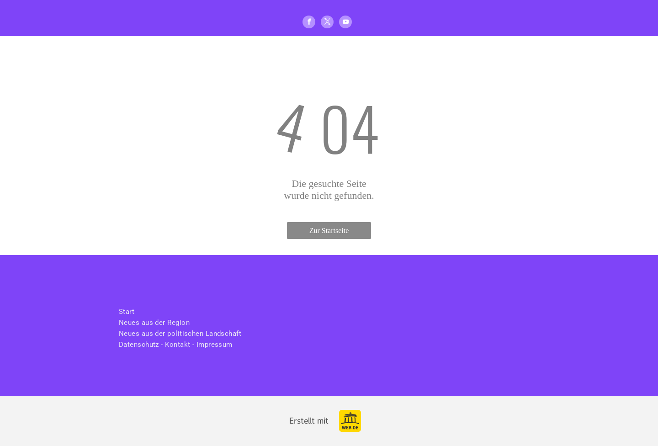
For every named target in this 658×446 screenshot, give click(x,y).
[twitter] (327, 23)
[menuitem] (181, 311)
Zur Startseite (329, 230)
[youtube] (345, 23)
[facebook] (308, 23)
